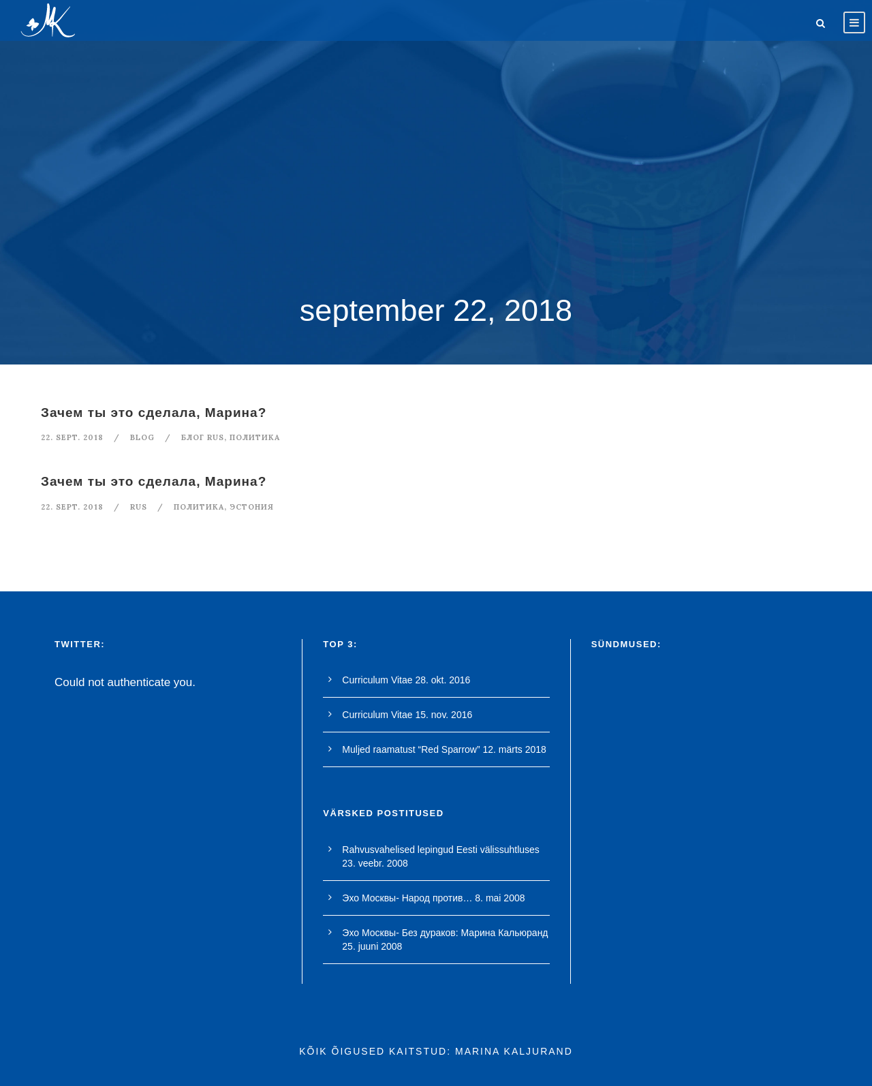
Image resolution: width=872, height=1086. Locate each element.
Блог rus (202, 437)
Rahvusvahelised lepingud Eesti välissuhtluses (441, 849)
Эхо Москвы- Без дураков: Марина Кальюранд (445, 932)
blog (142, 437)
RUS (138, 507)
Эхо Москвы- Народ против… (407, 898)
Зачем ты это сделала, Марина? (153, 412)
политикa (255, 437)
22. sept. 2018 (72, 437)
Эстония (252, 507)
